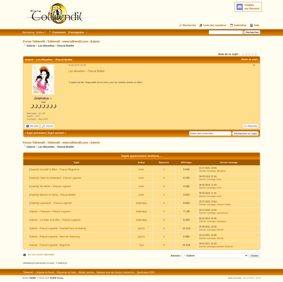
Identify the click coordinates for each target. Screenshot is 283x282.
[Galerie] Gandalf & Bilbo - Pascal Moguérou (54, 169)
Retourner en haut (66, 272)
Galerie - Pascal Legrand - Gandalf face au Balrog (57, 228)
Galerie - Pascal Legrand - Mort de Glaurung (54, 236)
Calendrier (240, 25)
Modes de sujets (249, 59)
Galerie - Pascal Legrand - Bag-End (49, 245)
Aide (256, 25)
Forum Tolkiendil (34, 41)
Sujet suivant (56, 132)
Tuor (141, 245)
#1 (254, 65)
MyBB (32, 278)
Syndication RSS (145, 272)
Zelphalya (141, 202)
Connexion (59, 32)
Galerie (95, 41)
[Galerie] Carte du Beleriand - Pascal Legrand (55, 177)
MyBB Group (56, 278)
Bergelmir (221, 171)
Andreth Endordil (225, 246)
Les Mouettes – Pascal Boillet (86, 71)
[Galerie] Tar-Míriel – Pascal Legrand (50, 186)
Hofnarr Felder (224, 204)
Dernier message (207, 171)
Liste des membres (214, 25)
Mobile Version (86, 272)
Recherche (189, 25)
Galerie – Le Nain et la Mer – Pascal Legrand (54, 219)
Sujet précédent (36, 132)
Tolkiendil (28, 272)
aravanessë (222, 213)
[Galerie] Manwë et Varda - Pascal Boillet (52, 194)
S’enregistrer (76, 32)
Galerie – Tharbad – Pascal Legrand (49, 211)
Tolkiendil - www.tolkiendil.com (67, 41)
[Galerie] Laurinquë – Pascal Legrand (50, 202)
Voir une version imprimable (41, 254)
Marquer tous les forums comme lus (115, 272)
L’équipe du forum (45, 272)
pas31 (141, 228)
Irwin (141, 169)
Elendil (220, 230)
